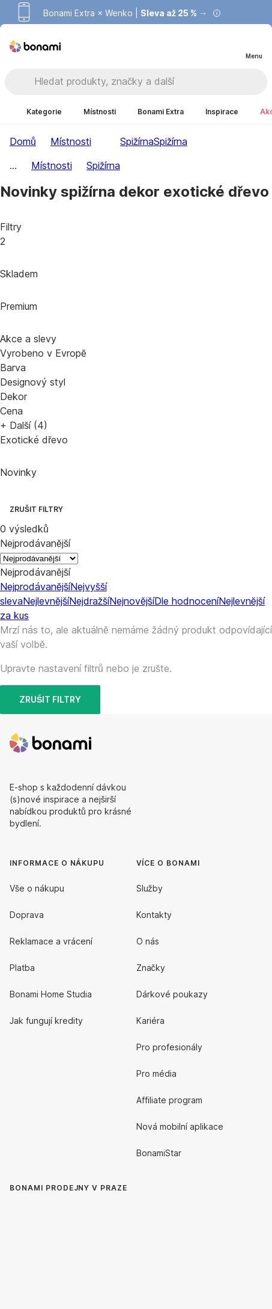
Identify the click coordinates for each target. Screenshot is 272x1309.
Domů (23, 141)
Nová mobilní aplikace (179, 1126)
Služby (149, 888)
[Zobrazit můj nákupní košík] (228, 45)
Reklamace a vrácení (51, 941)
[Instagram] (252, 743)
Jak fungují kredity (46, 1020)
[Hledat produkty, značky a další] (150, 82)
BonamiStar (158, 1153)
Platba (22, 967)
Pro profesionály (169, 1047)
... (13, 165)
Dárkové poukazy (172, 994)
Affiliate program (169, 1100)
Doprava (27, 915)
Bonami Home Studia (51, 994)
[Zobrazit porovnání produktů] (204, 46)
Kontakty (154, 915)
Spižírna (170, 141)
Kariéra (150, 1020)
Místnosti (70, 141)
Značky (150, 967)
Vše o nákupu (37, 888)
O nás (147, 941)
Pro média (156, 1073)
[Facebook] (224, 743)
